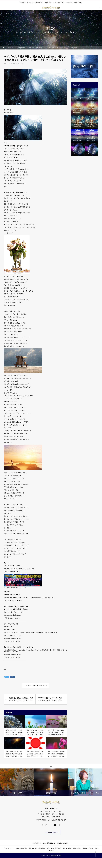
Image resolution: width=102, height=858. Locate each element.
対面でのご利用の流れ (21, 848)
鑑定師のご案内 (77, 848)
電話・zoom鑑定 (67, 848)
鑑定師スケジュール (88, 848)
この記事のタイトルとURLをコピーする (35, 685)
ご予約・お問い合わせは (51, 832)
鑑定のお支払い (50, 848)
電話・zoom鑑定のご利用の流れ (37, 848)
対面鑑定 (58, 848)
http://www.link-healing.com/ (12, 615)
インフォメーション (9, 848)
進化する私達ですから (17, 63)
